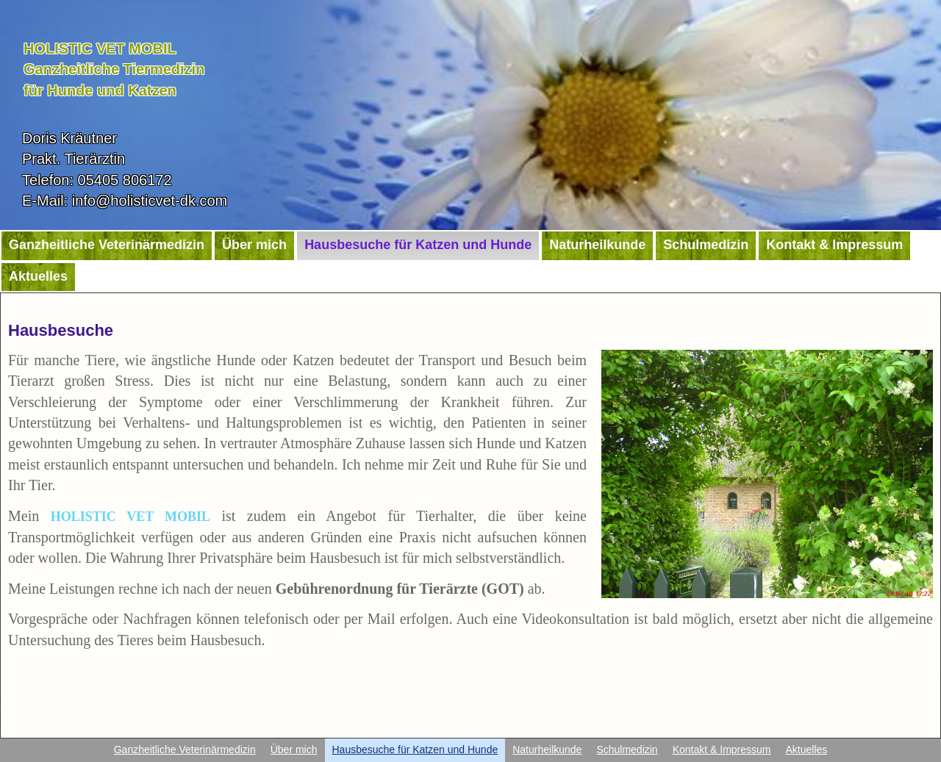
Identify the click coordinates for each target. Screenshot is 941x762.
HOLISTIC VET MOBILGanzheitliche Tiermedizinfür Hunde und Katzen (114, 69)
